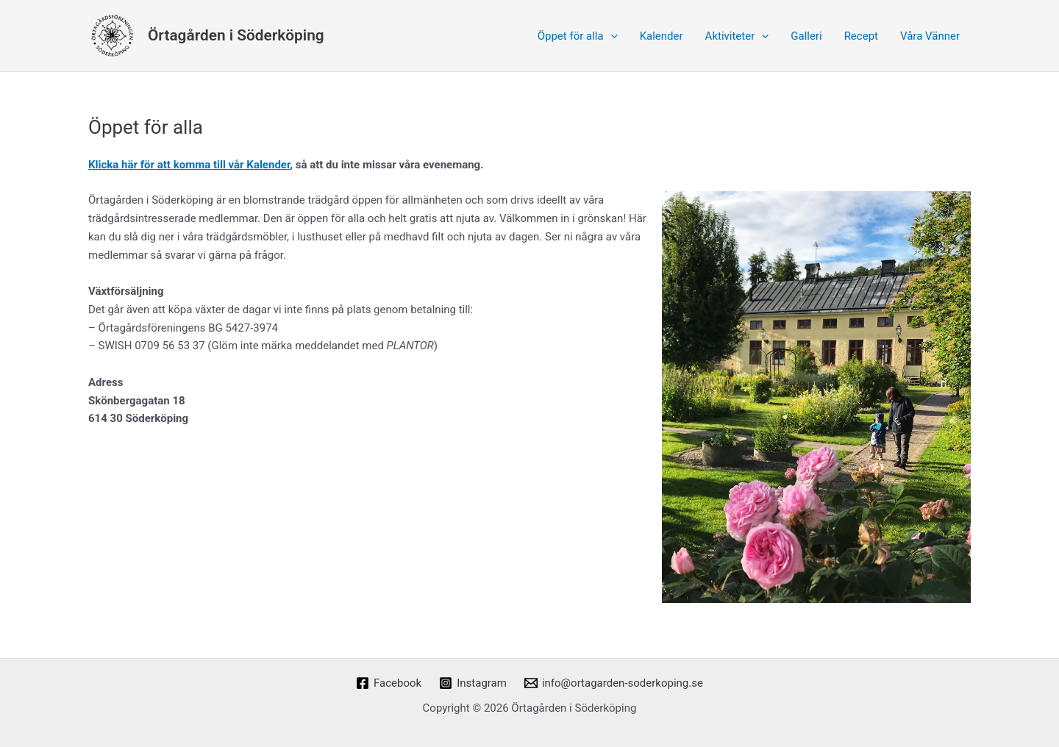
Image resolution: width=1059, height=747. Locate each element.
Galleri (806, 36)
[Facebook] (389, 683)
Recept (861, 36)
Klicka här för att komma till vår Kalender (189, 164)
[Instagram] (473, 683)
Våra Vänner (930, 36)
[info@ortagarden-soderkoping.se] (613, 683)
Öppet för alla (578, 36)
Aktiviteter (737, 36)
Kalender (661, 36)
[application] (611, 36)
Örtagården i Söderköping (236, 35)
